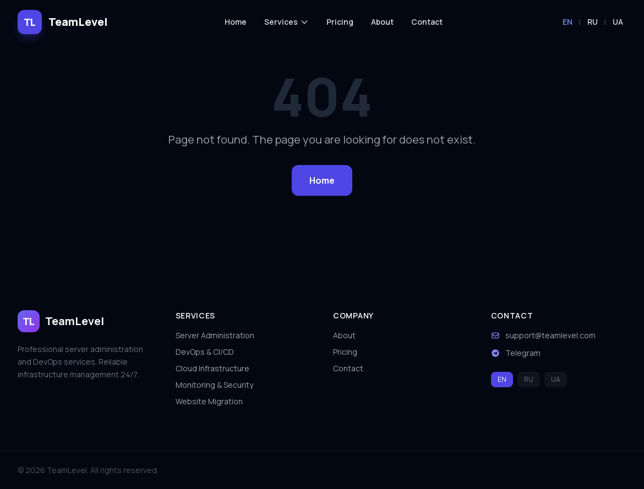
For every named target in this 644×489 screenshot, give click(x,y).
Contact (427, 22)
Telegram (523, 353)
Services (286, 22)
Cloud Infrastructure (212, 368)
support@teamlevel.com (550, 335)
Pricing (339, 22)
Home (236, 22)
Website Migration (209, 401)
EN (567, 22)
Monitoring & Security (214, 385)
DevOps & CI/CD (205, 352)
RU (592, 22)
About (382, 22)
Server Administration (215, 335)
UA (618, 22)
